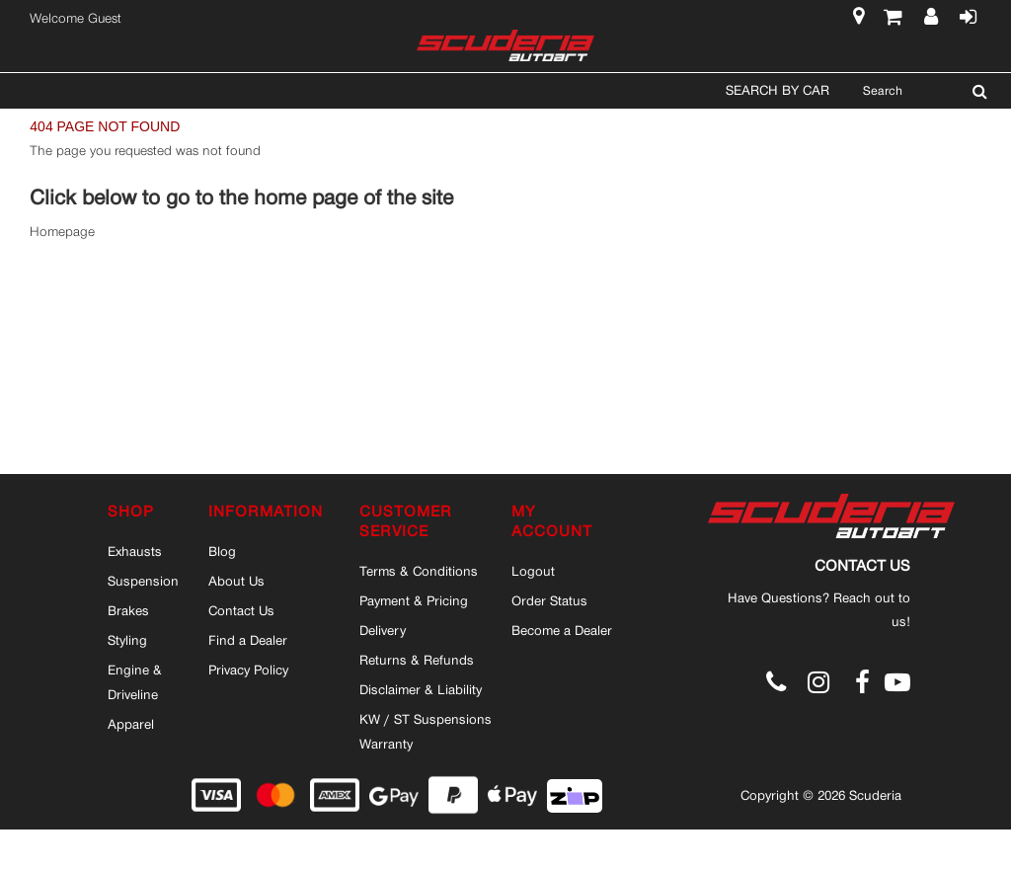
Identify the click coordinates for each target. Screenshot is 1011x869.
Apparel (131, 724)
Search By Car (777, 90)
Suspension (143, 581)
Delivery (382, 630)
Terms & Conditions (418, 571)
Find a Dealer (247, 640)
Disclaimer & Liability (420, 689)
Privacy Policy (248, 669)
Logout (533, 571)
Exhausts (135, 551)
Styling (127, 640)
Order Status (549, 600)
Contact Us (241, 610)
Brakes (128, 610)
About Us (236, 581)
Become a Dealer (561, 630)
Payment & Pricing (413, 600)
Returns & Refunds (416, 660)
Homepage (62, 231)
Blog (222, 551)
